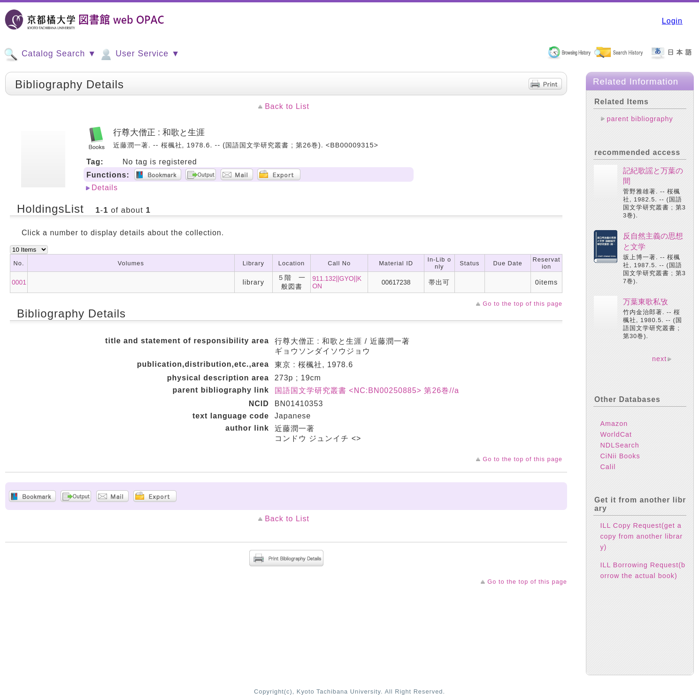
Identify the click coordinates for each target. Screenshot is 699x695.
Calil (607, 467)
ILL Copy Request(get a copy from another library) (641, 536)
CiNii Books (620, 456)
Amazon (614, 423)
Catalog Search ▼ (50, 54)
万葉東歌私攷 (645, 302)
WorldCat (616, 434)
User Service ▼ (139, 54)
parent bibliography (640, 119)
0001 (19, 282)
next (659, 359)
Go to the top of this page (522, 303)
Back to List (287, 106)
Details (105, 188)
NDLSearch (619, 445)
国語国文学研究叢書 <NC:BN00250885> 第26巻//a (367, 390)
